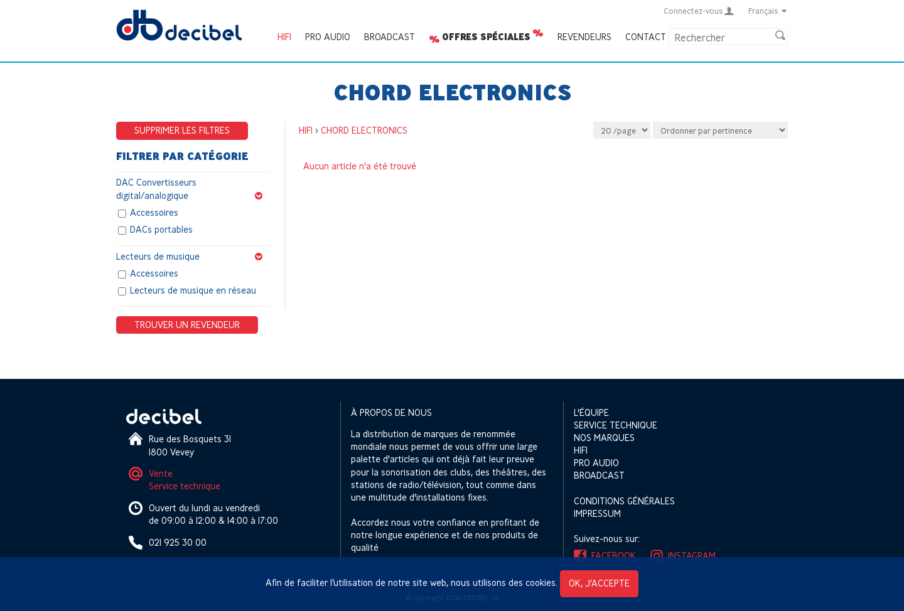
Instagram (692, 555)
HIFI (284, 36)
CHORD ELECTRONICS (364, 130)
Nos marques (604, 437)
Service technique (184, 486)
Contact (645, 36)
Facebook (613, 555)
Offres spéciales (486, 37)
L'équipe (591, 412)
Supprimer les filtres (182, 130)
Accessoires (154, 212)
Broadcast (389, 36)
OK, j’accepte (599, 583)
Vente (161, 473)
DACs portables (161, 229)
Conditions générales (624, 501)
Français (768, 10)
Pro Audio (327, 36)
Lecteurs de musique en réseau (193, 290)
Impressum (597, 513)
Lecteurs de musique (193, 256)
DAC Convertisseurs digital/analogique (193, 189)
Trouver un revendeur (187, 324)
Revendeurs (584, 36)
